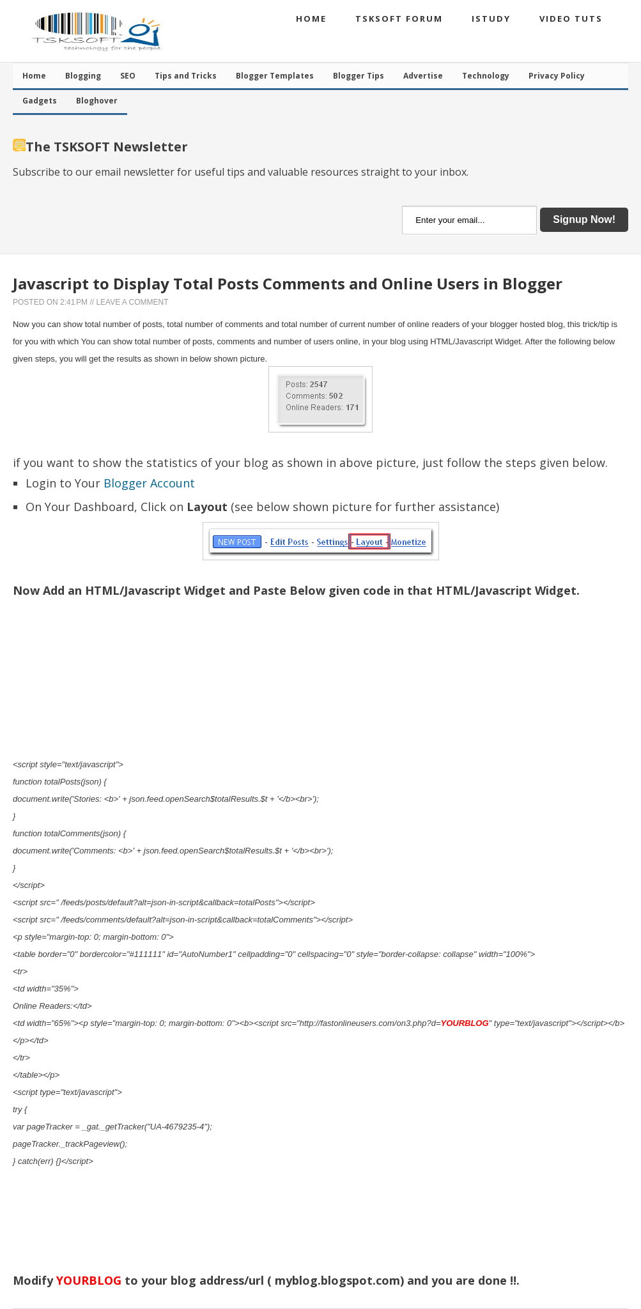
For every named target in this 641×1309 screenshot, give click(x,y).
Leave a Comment (132, 302)
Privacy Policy (557, 75)
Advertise (423, 75)
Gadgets (39, 100)
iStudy (491, 18)
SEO (127, 75)
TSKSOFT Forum (399, 18)
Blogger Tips (358, 75)
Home (311, 18)
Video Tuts (571, 18)
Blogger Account (149, 483)
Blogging (83, 75)
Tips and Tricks (186, 75)
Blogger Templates (275, 75)
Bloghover (97, 100)
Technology (485, 75)
